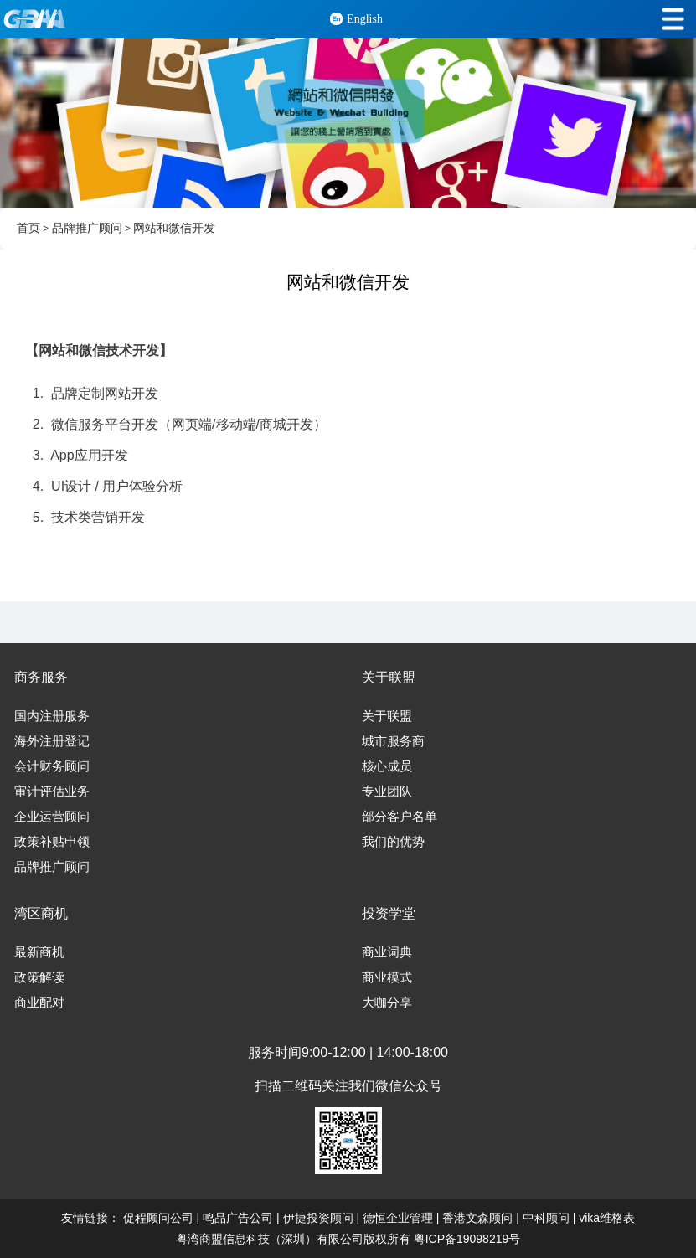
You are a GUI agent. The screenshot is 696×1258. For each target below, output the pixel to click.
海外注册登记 (52, 741)
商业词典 (387, 952)
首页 (28, 228)
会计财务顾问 (52, 766)
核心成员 (387, 766)
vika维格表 (607, 1217)
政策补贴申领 (52, 841)
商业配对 (39, 1002)
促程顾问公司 (158, 1217)
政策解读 (39, 977)
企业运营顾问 (52, 816)
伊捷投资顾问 (318, 1217)
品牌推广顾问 (87, 228)
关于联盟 (387, 716)
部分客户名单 (399, 816)
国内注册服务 (52, 716)
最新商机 (39, 952)
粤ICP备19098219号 (467, 1238)
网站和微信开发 (174, 228)
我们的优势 (393, 841)
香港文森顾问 (477, 1217)
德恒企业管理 (398, 1217)
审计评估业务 (52, 791)
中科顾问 (546, 1217)
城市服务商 (393, 741)
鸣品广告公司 (238, 1217)
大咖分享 (387, 1002)
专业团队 (387, 791)
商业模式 (387, 977)
